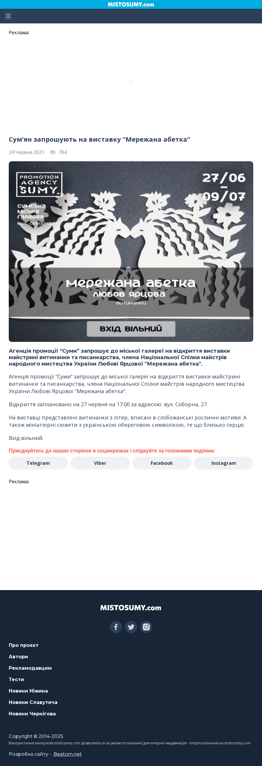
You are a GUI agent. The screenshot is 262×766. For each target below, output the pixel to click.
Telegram (38, 463)
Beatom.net (67, 754)
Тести (16, 679)
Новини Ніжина (28, 691)
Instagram (223, 463)
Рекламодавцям (30, 668)
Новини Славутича (33, 702)
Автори (18, 656)
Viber (100, 463)
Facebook (162, 463)
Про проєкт (24, 645)
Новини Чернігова (32, 714)
